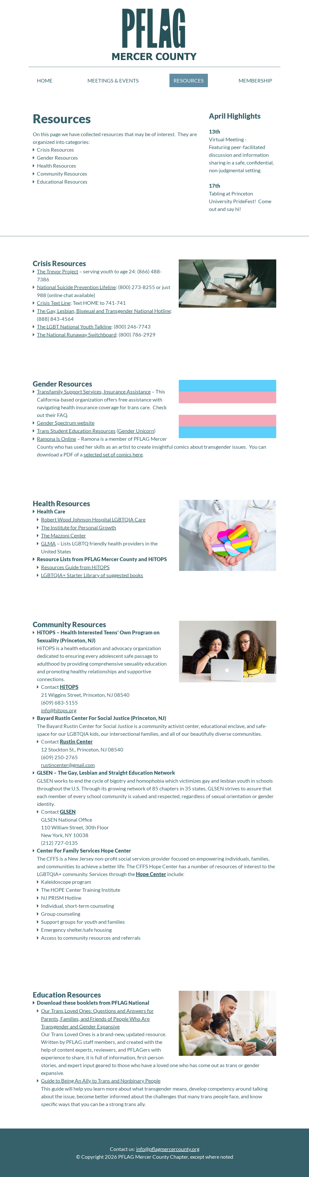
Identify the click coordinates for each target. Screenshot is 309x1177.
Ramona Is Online (56, 439)
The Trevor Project (57, 271)
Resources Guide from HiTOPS (75, 567)
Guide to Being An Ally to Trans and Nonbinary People (100, 1080)
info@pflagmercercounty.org (167, 1149)
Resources (189, 80)
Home (45, 80)
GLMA (48, 543)
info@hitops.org (58, 710)
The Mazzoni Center (63, 535)
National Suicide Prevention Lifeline (76, 287)
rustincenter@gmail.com (68, 765)
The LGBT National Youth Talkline (74, 326)
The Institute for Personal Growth (78, 527)
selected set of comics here (113, 454)
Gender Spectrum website (65, 423)
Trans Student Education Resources (76, 431)
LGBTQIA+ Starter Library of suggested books (92, 575)
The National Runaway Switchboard (76, 334)
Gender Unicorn (136, 431)
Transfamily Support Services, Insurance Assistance (94, 391)
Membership (255, 80)
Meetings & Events (113, 80)
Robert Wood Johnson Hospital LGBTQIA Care (93, 519)
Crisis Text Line (53, 303)
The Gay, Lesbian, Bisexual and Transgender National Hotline (104, 311)
